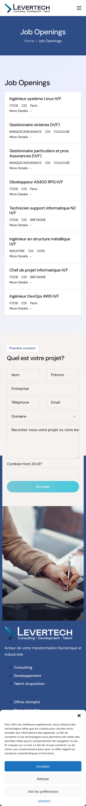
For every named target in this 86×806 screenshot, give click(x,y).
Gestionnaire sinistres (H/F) (34, 125)
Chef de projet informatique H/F (38, 270)
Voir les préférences (43, 791)
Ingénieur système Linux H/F (35, 98)
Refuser (43, 779)
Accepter (43, 766)
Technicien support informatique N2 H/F (42, 210)
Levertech (44, 801)
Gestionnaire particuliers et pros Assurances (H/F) (39, 153)
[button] (79, 715)
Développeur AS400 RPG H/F (36, 182)
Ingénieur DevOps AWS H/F (34, 296)
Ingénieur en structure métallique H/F (39, 241)
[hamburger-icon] (79, 8)
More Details (20, 111)
